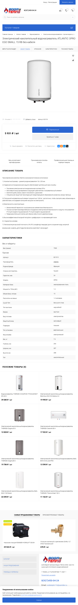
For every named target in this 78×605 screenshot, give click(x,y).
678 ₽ (44, 547)
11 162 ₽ (58, 498)
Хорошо (39, 600)
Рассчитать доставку (33, 146)
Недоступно (49, 146)
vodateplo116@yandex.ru (57, 585)
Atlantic (56, 262)
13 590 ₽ (58, 466)
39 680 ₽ (19, 401)
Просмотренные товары (53, 515)
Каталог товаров (39, 27)
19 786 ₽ (19, 466)
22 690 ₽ (19, 498)
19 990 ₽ (58, 401)
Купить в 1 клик (53, 137)
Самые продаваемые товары (27, 515)
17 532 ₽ (58, 433)
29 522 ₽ (9, 547)
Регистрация (52, 2)
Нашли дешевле (16, 146)
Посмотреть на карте (48, 575)
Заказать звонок (67, 2)
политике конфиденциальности (31, 595)
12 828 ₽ (19, 433)
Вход (45, 2)
